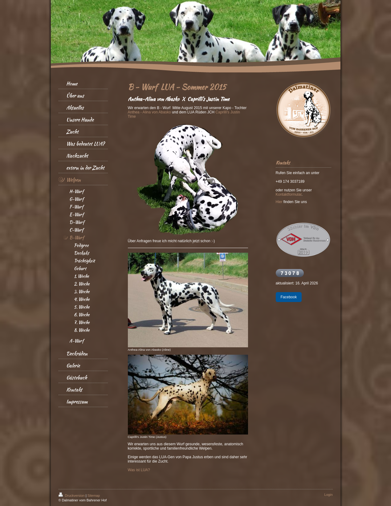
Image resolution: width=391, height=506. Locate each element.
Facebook (289, 297)
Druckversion (72, 495)
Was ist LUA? (139, 470)
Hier (279, 202)
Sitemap (94, 495)
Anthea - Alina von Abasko (149, 112)
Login (328, 494)
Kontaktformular (289, 194)
